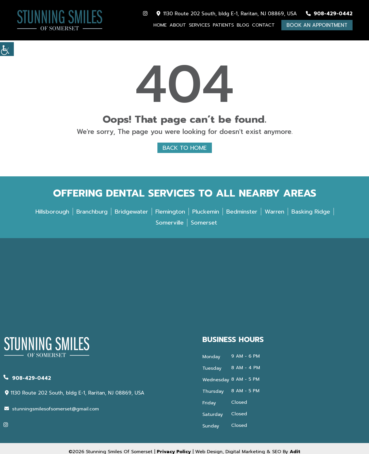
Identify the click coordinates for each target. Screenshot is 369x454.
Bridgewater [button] (131, 219)
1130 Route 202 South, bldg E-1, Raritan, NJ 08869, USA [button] (227, 13)
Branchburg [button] (92, 219)
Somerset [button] (204, 230)
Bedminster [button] (241, 219)
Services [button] (199, 25)
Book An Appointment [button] (317, 25)
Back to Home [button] (185, 147)
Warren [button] (274, 219)
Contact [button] (263, 25)
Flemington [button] (170, 219)
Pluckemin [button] (205, 219)
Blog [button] (243, 25)
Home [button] (160, 25)
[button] (7, 49)
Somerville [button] (170, 230)
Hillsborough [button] (52, 219)
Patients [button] (223, 25)
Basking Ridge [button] (310, 219)
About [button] (178, 25)
